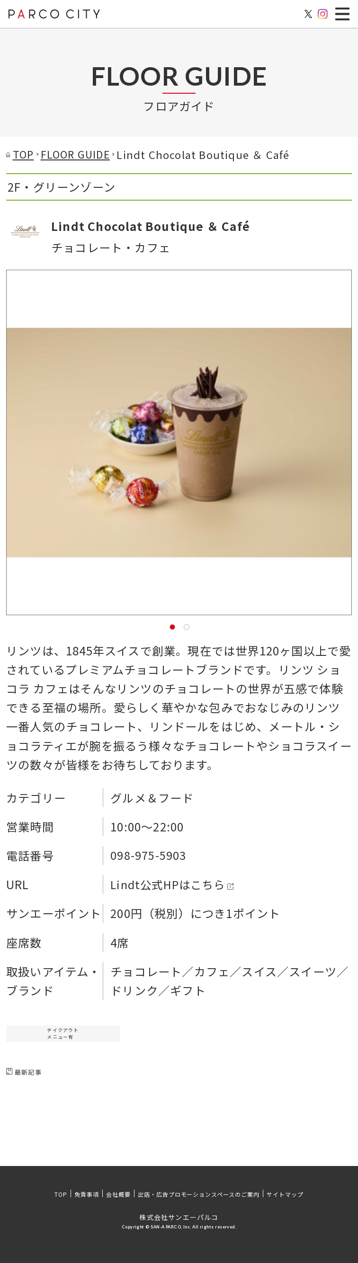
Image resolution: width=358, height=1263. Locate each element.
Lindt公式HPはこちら (169, 884)
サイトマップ (285, 1194)
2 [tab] (186, 626)
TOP (60, 1194)
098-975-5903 (148, 855)
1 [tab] (172, 626)
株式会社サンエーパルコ (178, 1217)
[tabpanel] (179, 442)
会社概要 (118, 1194)
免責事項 (86, 1194)
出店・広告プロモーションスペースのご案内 (199, 1194)
